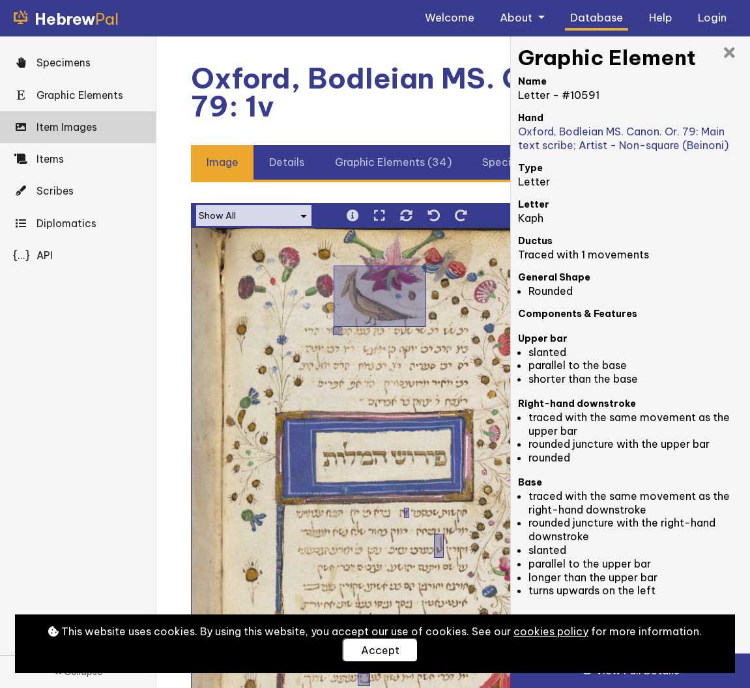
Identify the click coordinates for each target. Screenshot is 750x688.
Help (660, 17)
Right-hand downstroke (577, 403)
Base (530, 482)
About (517, 17)
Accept (380, 650)
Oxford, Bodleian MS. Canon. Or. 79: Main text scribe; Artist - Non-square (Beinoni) (623, 138)
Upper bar (543, 338)
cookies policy (550, 631)
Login (712, 17)
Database (596, 17)
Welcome (449, 17)
